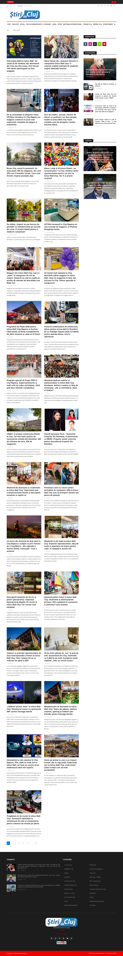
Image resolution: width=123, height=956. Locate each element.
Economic (47, 24)
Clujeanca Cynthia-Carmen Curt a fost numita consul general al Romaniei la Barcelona (99, 72)
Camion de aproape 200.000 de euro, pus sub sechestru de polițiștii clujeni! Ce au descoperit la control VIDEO (39, 886)
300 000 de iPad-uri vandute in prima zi (105, 85)
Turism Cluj (87, 24)
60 (36, 843)
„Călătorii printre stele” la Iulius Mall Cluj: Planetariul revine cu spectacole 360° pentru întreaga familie (24, 709)
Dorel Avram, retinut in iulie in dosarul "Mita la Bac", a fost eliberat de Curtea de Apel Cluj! (105, 121)
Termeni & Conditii (111, 953)
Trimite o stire (28, 6)
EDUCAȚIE (15, 23)
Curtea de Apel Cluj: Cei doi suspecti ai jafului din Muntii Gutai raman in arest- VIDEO (105, 96)
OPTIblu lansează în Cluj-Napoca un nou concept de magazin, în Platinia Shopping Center (60, 226)
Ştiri (9, 24)
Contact (19, 6)
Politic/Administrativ (34, 24)
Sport (60, 24)
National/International (72, 24)
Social (22, 24)
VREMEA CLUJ (97, 24)
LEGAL (54, 24)
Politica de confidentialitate (97, 953)
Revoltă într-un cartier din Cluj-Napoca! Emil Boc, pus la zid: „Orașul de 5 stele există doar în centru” (46, 1)
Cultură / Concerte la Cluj (100, 149)
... (31, 843)
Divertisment (108, 24)
